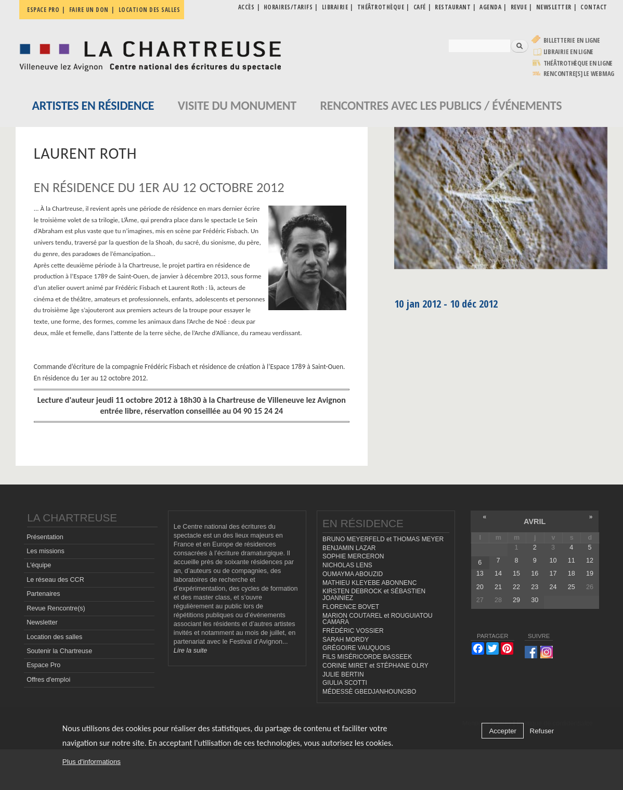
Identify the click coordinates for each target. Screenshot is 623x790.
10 (552, 560)
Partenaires (43, 593)
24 (552, 587)
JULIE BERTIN (343, 674)
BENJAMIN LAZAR (348, 548)
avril (535, 521)
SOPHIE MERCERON (353, 556)
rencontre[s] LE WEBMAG (579, 73)
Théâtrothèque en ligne (578, 63)
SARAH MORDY (345, 639)
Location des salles (149, 10)
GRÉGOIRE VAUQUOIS (356, 648)
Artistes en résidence (93, 105)
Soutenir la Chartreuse (59, 651)
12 (589, 560)
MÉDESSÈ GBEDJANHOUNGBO (369, 691)
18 (571, 573)
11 (571, 560)
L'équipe (39, 565)
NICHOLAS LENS (347, 565)
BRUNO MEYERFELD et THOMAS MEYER (383, 539)
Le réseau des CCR (55, 579)
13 (480, 573)
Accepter (502, 731)
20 (480, 587)
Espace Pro (43, 665)
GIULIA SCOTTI (344, 682)
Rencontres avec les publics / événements (441, 105)
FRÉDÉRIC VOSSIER (353, 630)
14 (498, 573)
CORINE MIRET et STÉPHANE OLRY (375, 665)
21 (498, 587)
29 (516, 600)
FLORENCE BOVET (350, 606)
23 (534, 587)
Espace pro (43, 10)
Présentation (45, 537)
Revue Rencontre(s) (56, 608)
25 (571, 587)
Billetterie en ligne (571, 40)
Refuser (542, 731)
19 (589, 573)
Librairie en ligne (568, 51)
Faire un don (89, 10)
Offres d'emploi (48, 679)
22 (516, 587)
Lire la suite (190, 650)
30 (534, 600)
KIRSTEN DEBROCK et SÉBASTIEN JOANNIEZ (373, 595)
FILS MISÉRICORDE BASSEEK (367, 656)
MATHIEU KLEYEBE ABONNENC (369, 583)
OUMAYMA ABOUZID (352, 574)
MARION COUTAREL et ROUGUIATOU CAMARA (377, 619)
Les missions (45, 551)
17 (552, 573)
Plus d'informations (91, 762)
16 (534, 573)
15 (516, 573)
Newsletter (42, 622)
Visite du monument (237, 105)
